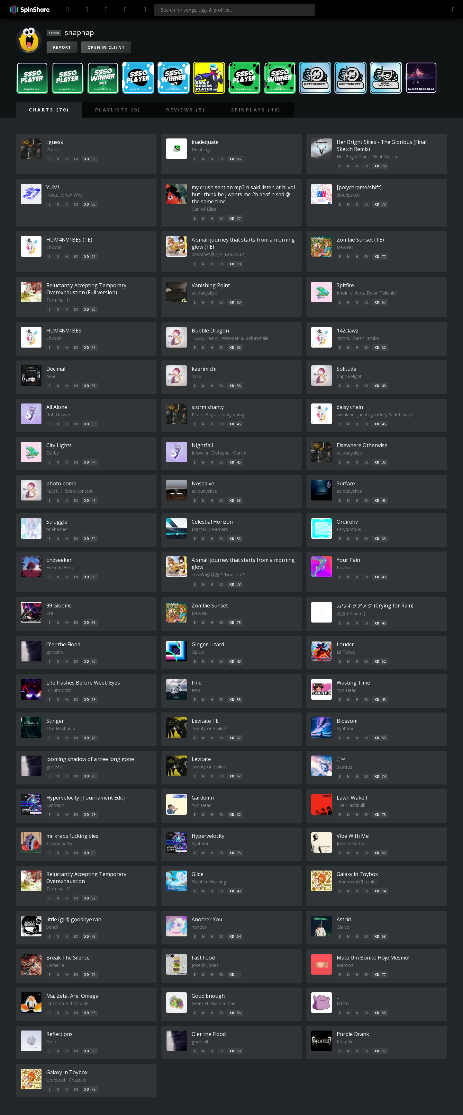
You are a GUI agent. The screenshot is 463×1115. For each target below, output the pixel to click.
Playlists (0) (118, 110)
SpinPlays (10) (256, 110)
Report (62, 47)
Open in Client (106, 47)
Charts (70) (49, 110)
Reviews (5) (185, 110)
